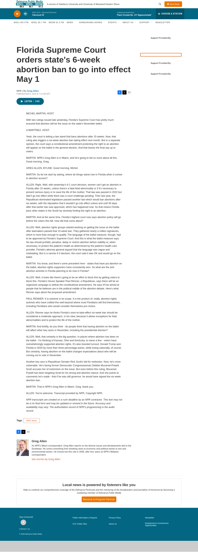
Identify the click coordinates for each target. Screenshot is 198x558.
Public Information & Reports (85, 524)
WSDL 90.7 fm (38, 29)
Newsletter (149, 524)
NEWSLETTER (163, 29)
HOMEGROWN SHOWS (90, 29)
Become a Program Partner (99, 505)
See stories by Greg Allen (46, 465)
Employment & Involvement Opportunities (156, 530)
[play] (17, 20)
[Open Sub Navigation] (75, 29)
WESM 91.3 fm (56, 29)
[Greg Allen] (22, 454)
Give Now (176, 7)
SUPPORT (144, 29)
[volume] (25, 20)
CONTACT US (24, 535)
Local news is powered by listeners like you (99, 491)
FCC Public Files (80, 530)
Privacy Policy (115, 524)
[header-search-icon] (161, 7)
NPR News (31, 427)
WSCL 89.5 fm (21, 29)
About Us (113, 530)
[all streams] (170, 19)
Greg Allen (33, 97)
